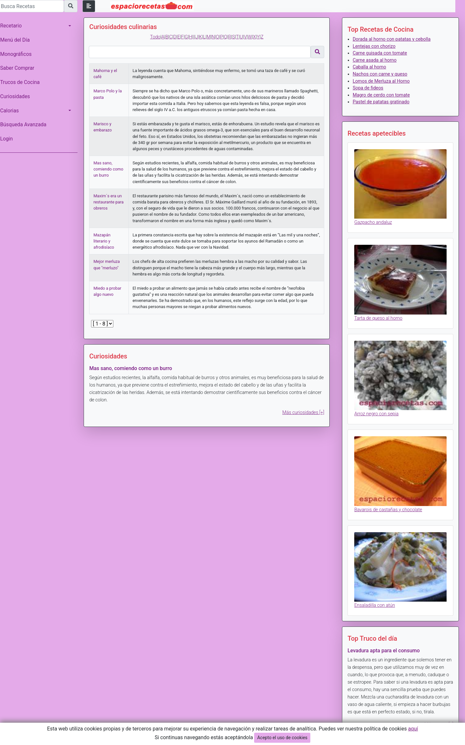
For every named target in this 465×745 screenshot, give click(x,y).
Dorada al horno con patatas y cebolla (392, 39)
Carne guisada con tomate (381, 53)
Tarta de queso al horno (379, 316)
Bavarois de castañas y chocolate (389, 506)
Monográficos (19, 54)
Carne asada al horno (376, 60)
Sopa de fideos (369, 88)
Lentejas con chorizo (375, 46)
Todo (157, 37)
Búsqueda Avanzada (26, 124)
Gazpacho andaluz (374, 221)
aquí (413, 729)
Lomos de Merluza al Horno (382, 81)
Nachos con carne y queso (381, 74)
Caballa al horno (370, 67)
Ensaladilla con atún (375, 601)
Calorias (12, 111)
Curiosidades (18, 96)
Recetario (14, 26)
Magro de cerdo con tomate (382, 95)
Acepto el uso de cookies (282, 737)
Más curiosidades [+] (304, 412)
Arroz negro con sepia (377, 411)
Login (9, 139)
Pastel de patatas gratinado (382, 102)
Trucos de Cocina (23, 82)
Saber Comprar (20, 68)
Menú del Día (18, 40)
